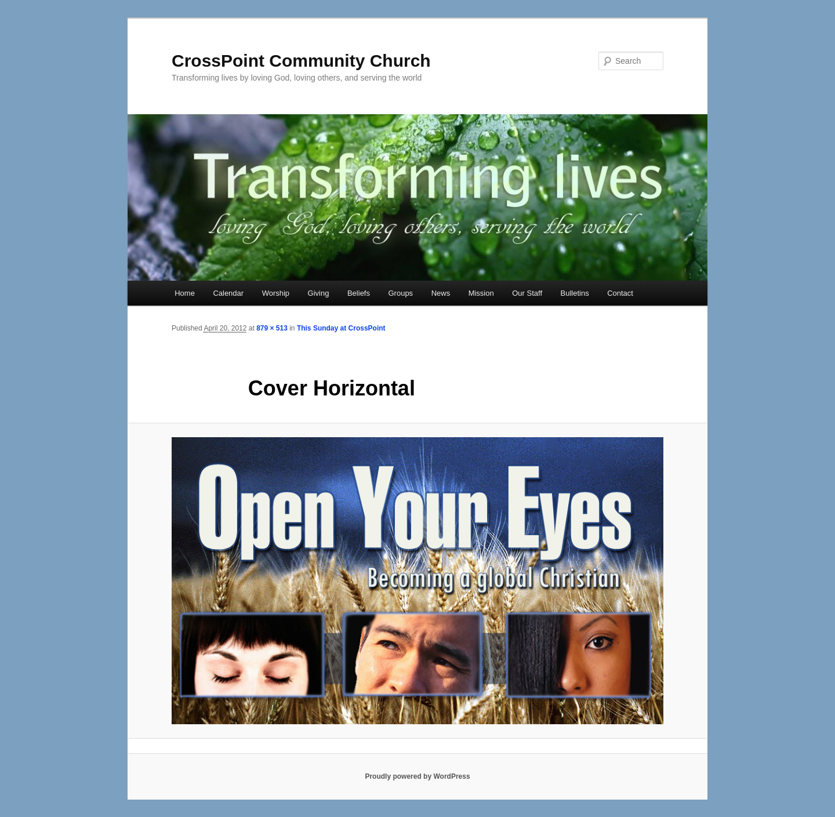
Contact (620, 293)
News (441, 293)
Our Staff (527, 293)
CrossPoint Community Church (301, 60)
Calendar (228, 293)
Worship (275, 293)
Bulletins (575, 293)
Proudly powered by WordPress (417, 776)
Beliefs (358, 293)
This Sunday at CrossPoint (341, 328)
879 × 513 (272, 328)
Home (185, 293)
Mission (481, 293)
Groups (400, 293)
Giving (318, 293)
